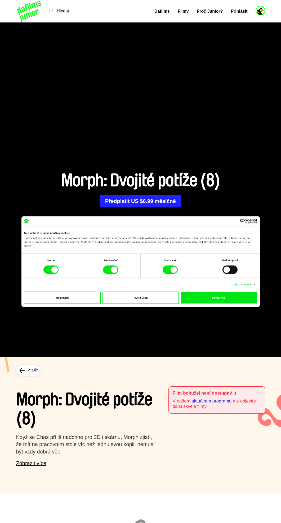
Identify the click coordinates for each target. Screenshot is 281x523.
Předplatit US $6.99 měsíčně (140, 201)
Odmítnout (62, 298)
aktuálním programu (211, 401)
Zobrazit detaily (241, 285)
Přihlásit (239, 11)
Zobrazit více (31, 463)
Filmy (183, 11)
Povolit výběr (140, 298)
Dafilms (162, 11)
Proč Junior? (210, 11)
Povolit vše (218, 298)
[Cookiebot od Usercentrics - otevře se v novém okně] (234, 221)
